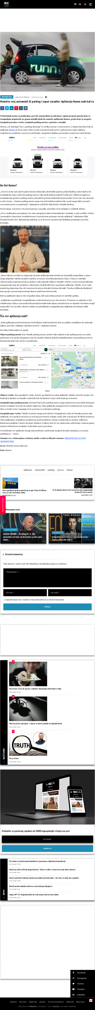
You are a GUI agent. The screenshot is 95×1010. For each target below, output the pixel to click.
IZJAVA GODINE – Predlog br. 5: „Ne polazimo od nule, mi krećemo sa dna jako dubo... (22, 536)
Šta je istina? (14, 758)
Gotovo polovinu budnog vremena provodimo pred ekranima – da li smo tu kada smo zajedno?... (44, 878)
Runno (12, 129)
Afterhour (58, 533)
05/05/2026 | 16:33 (14, 872)
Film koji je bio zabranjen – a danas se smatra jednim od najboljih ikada (35, 723)
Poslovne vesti (7, 97)
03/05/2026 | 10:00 (15, 762)
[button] (82, 972)
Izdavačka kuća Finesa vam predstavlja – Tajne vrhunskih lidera (71, 538)
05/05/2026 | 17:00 (15, 864)
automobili (40, 470)
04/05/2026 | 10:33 (15, 727)
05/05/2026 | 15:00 (15, 897)
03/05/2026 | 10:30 (15, 692)
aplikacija (28, 470)
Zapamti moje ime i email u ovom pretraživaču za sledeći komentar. (35, 599)
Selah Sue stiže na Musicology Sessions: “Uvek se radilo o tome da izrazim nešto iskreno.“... (43, 869)
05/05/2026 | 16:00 (15, 881)
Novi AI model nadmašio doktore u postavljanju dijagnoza (30, 886)
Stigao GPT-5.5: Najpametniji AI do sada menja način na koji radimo (34, 894)
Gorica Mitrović (24, 97)
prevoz (61, 470)
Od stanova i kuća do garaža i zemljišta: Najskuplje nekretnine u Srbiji (35, 689)
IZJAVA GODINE (10, 530)
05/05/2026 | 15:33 (14, 889)
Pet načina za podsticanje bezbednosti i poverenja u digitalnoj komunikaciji (37, 861)
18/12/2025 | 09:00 (25, 530)
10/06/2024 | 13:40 (37, 97)
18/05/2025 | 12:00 (72, 533)
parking (51, 470)
